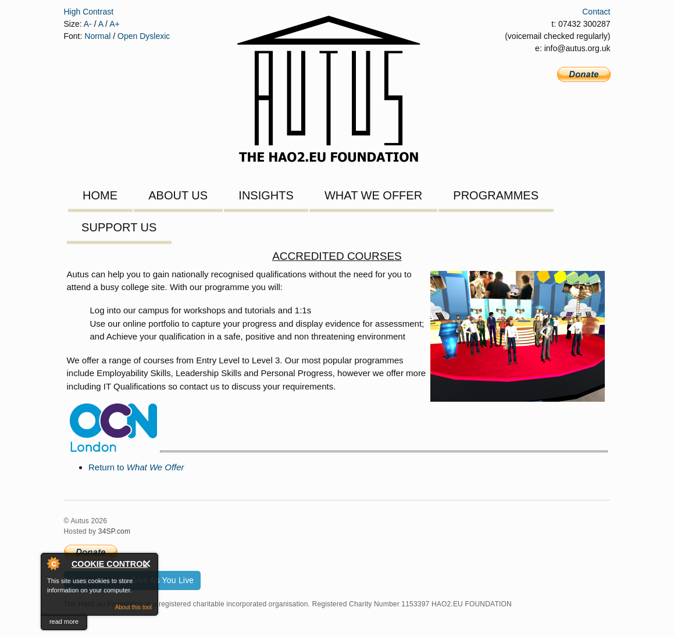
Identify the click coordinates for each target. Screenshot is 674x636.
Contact (596, 11)
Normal (97, 36)
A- (88, 23)
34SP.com (114, 531)
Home (100, 195)
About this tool (133, 607)
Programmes (496, 195)
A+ (114, 23)
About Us (178, 195)
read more (64, 621)
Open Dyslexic (143, 36)
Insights (265, 195)
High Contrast (89, 11)
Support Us (118, 227)
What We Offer (373, 195)
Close (147, 563)
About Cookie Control (53, 563)
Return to (136, 467)
